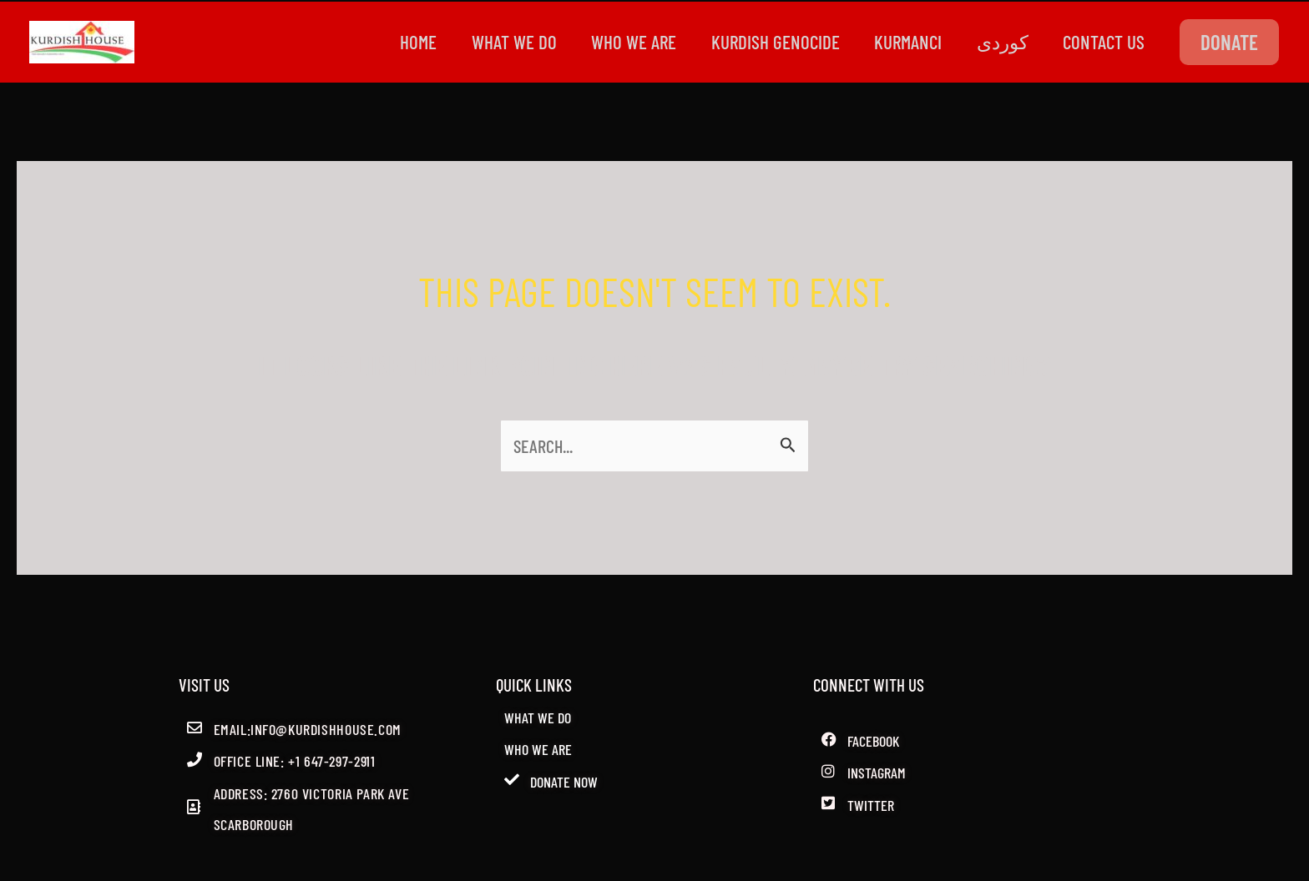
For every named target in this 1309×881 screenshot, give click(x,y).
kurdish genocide (762, 41)
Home (394, 41)
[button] (1229, 42)
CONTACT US (1102, 41)
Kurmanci (898, 41)
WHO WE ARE (617, 41)
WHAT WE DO (493, 41)
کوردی (997, 41)
